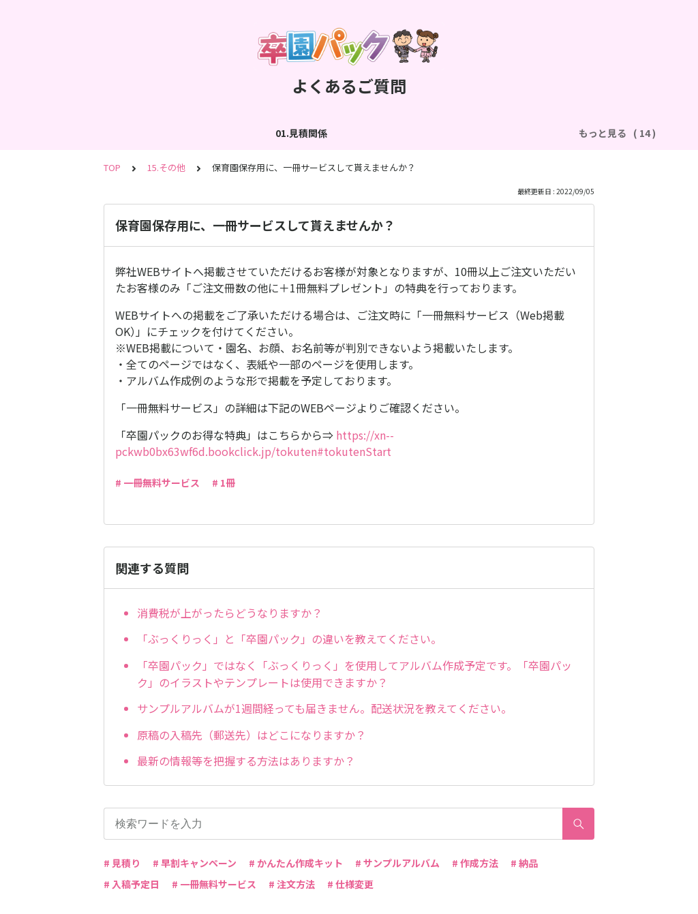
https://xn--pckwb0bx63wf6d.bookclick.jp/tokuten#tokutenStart (254, 443)
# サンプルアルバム (397, 863)
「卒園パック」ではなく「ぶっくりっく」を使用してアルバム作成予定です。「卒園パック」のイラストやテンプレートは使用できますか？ (354, 674)
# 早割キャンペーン (195, 863)
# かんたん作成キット (296, 863)
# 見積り (122, 863)
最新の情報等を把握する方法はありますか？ (246, 760)
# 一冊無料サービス (157, 482)
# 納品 (524, 863)
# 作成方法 (475, 863)
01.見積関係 (99, 133)
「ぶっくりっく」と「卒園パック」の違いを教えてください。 (289, 638)
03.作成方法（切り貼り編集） (318, 133)
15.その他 (166, 167)
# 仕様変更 (350, 884)
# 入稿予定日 (132, 884)
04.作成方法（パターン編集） (464, 133)
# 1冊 (223, 482)
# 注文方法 (292, 884)
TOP (112, 167)
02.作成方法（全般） (189, 133)
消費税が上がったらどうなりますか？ (229, 613)
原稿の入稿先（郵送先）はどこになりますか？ (251, 735)
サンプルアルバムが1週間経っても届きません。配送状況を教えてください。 (324, 708)
